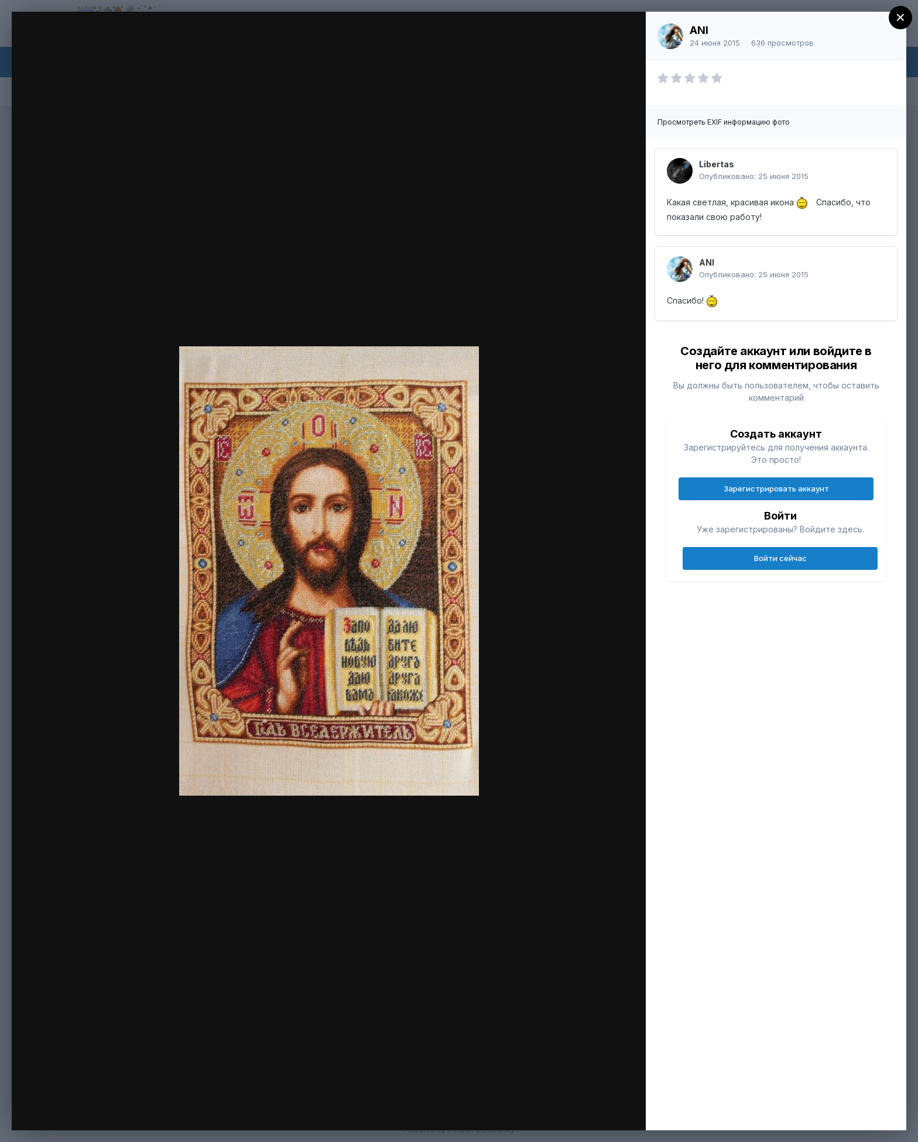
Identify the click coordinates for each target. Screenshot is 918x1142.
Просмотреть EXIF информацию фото (723, 122)
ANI (699, 30)
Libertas (716, 164)
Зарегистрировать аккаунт (776, 488)
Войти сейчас (780, 558)
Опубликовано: (754, 176)
